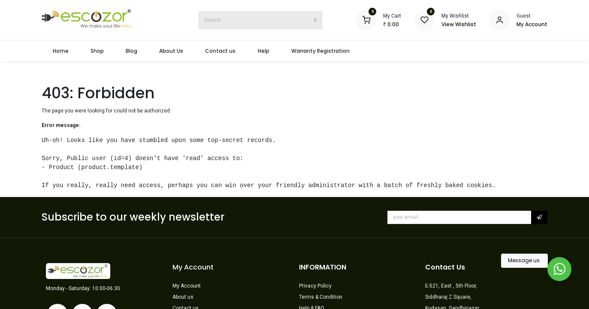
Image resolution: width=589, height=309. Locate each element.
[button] (539, 217)
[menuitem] (60, 51)
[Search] (315, 20)
